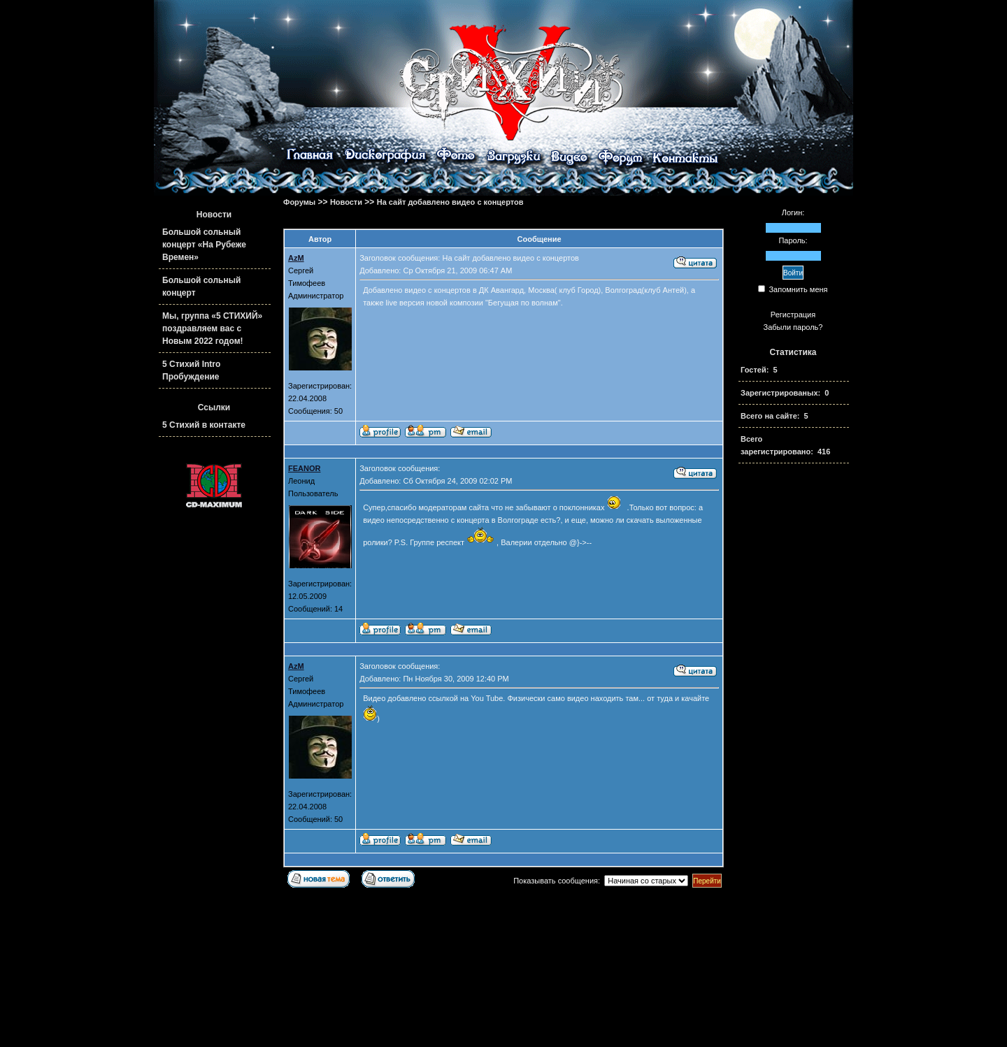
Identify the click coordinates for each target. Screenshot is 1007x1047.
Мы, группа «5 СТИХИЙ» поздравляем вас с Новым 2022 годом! (212, 328)
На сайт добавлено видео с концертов (450, 202)
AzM (296, 258)
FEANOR (304, 468)
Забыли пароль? (793, 327)
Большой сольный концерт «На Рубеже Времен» (204, 244)
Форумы (299, 202)
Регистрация (793, 314)
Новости (346, 202)
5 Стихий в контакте (203, 425)
